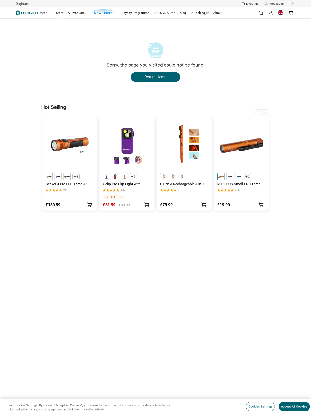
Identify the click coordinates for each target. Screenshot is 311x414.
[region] (155, 406)
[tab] (59, 13)
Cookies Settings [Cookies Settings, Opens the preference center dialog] (260, 406)
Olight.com (23, 4)
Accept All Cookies (294, 406)
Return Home (155, 77)
